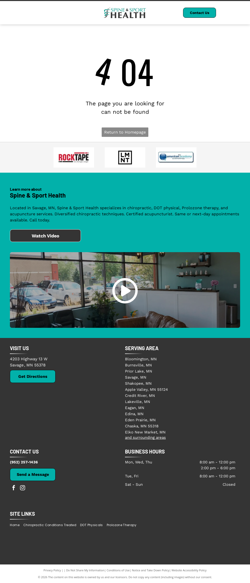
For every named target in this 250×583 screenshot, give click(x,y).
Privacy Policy (52, 570)
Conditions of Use (118, 570)
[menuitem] (16, 525)
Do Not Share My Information (85, 570)
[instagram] (22, 488)
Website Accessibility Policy (189, 570)
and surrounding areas (145, 437)
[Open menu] (237, 13)
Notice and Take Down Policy (150, 570)
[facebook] (13, 488)
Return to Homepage (125, 132)
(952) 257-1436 (24, 462)
